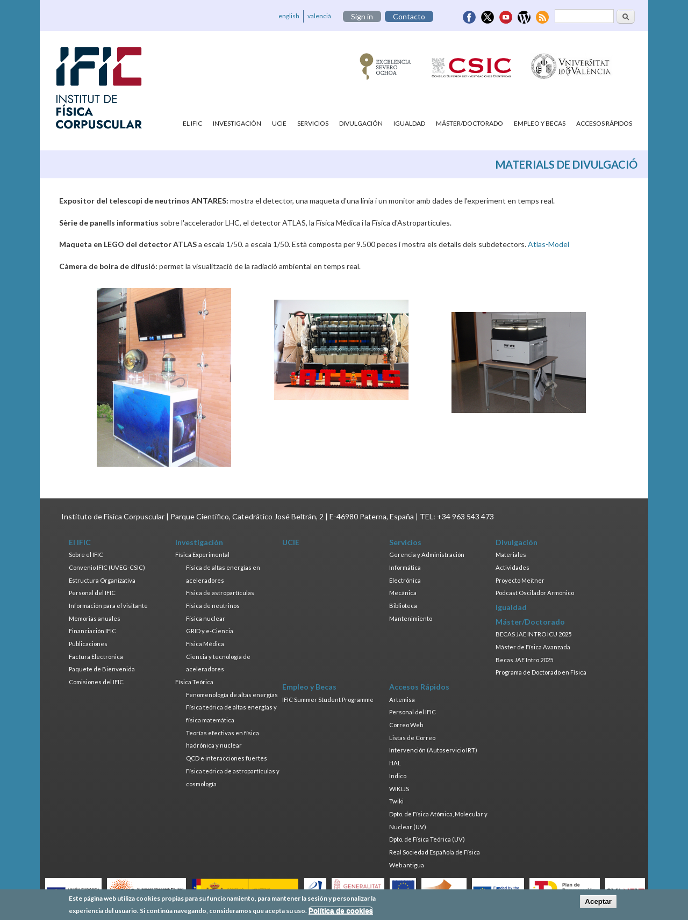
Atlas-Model (548, 244)
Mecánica (403, 592)
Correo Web (406, 724)
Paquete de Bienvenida (102, 668)
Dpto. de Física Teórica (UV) (427, 839)
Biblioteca (403, 605)
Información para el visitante (108, 605)
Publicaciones (88, 643)
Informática (405, 567)
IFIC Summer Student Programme (328, 699)
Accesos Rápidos (604, 123)
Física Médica (205, 643)
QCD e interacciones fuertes (226, 758)
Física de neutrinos (213, 605)
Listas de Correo (412, 737)
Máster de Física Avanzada (533, 646)
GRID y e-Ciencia (209, 630)
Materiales (511, 554)
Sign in (362, 16)
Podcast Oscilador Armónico (535, 592)
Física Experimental (202, 554)
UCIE (279, 123)
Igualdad (409, 123)
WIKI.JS (399, 788)
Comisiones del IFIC (96, 681)
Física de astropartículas (220, 592)
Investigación (237, 123)
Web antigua (406, 864)
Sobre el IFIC (86, 554)
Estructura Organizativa (102, 580)
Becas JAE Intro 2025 (524, 659)
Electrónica (405, 580)
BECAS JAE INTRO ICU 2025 (533, 634)
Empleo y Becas (539, 123)
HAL (395, 762)
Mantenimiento (410, 618)
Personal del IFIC (92, 592)
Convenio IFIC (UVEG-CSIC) (107, 567)
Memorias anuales (94, 618)
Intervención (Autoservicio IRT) (433, 750)
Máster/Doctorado (469, 123)
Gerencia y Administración (426, 554)
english (288, 16)
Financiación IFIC (92, 630)
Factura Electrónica (96, 656)
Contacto (409, 16)
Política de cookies (341, 913)
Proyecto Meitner (520, 580)
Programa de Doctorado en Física (541, 672)
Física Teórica (194, 681)
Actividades (512, 567)
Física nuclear (205, 618)
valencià (319, 16)
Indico (397, 775)
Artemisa (402, 699)
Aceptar (598, 904)
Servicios (312, 123)
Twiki (396, 801)
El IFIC (192, 123)
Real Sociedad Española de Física (434, 852)
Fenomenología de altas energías (232, 694)
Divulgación (361, 123)
